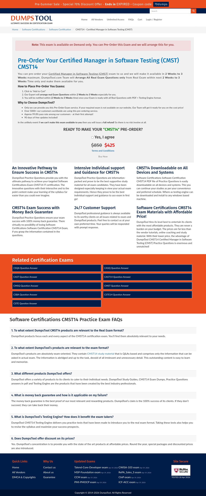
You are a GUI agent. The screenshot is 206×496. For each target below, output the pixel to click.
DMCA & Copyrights (24, 477)
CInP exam (125, 477)
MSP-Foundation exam (87, 472)
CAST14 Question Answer (117, 276)
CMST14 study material (100, 353)
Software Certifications (33, 29)
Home (84, 19)
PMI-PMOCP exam (85, 482)
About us (48, 472)
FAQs (131, 19)
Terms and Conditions (103, 150)
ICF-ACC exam (127, 482)
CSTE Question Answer (25, 303)
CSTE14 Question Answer (117, 294)
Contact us (49, 467)
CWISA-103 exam (129, 467)
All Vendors (97, 19)
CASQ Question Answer (116, 268)
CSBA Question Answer (25, 294)
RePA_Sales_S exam (130, 472)
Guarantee (49, 477)
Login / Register (154, 19)
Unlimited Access (115, 19)
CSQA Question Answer (25, 268)
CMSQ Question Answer (25, 285)
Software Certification (60, 29)
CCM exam (80, 477)
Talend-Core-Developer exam (91, 467)
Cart (140, 19)
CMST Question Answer (116, 285)
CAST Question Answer (25, 276)
